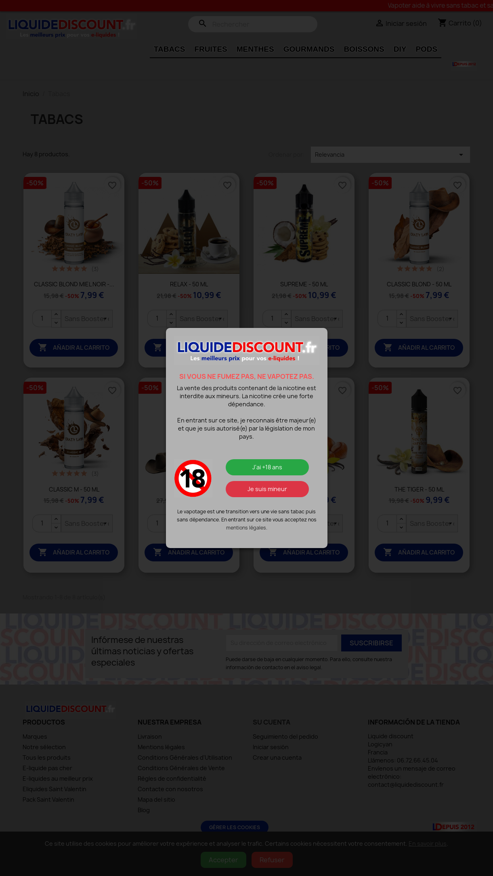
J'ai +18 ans (267, 467)
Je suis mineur (267, 489)
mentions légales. (246, 527)
